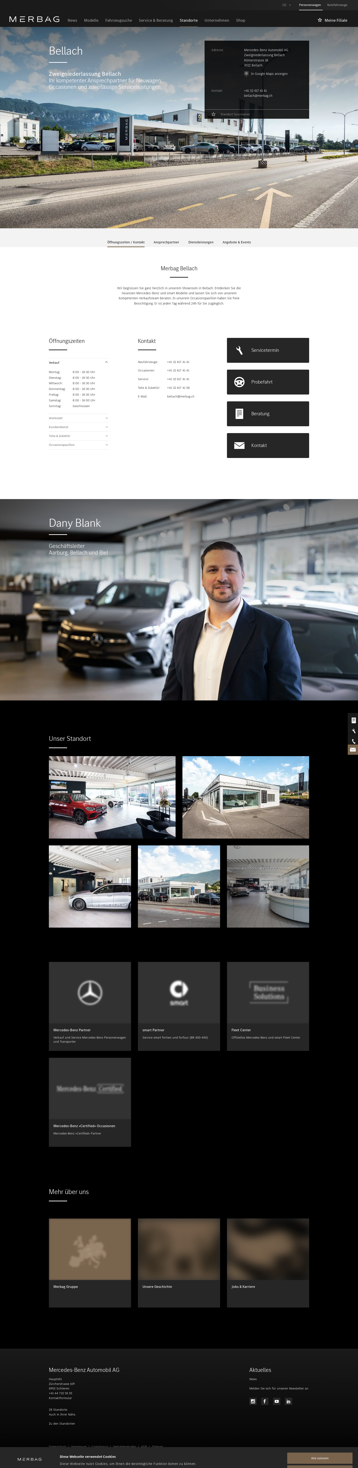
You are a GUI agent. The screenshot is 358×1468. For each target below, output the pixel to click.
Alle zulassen (320, 1441)
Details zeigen (71, 1459)
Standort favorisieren (235, 114)
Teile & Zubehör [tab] (59, 436)
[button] (79, 362)
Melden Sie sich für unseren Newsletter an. (279, 1388)
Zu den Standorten (62, 1423)
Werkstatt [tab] (56, 418)
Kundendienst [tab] (58, 427)
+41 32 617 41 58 (178, 388)
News (253, 1379)
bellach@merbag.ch (258, 95)
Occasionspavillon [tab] (62, 445)
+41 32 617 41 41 (255, 90)
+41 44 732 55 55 (60, 1393)
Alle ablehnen (320, 1454)
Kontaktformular (60, 1398)
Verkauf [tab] (54, 363)
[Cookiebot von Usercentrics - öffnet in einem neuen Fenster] (30, 1459)
